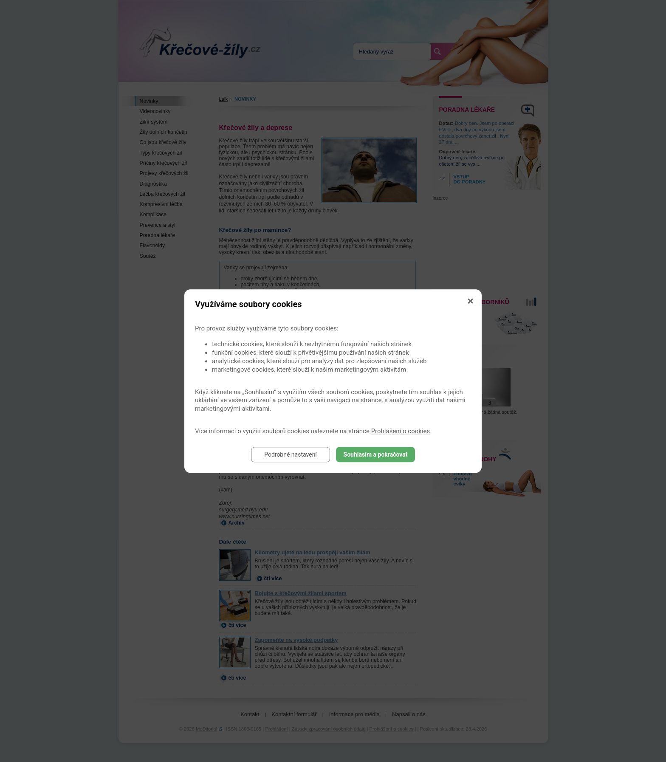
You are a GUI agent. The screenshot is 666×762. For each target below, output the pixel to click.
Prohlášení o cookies (400, 431)
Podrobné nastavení (290, 454)
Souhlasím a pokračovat (376, 454)
